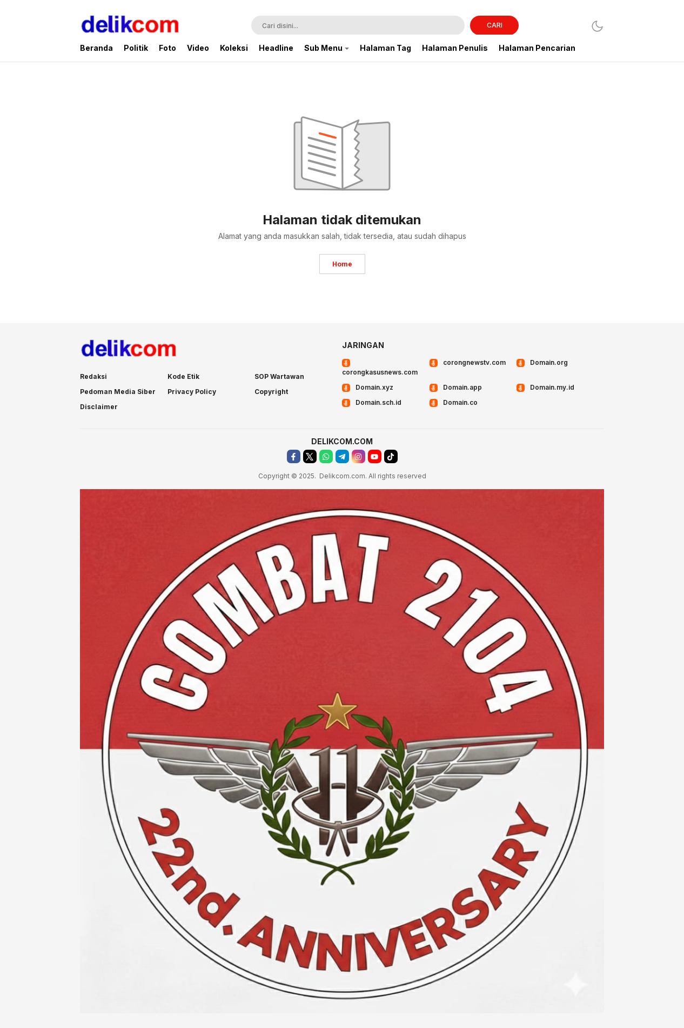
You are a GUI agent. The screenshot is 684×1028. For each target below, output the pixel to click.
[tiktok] (391, 456)
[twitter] (310, 456)
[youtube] (374, 456)
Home (342, 264)
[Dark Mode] (597, 26)
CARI (494, 25)
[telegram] (342, 456)
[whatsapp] (326, 456)
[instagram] (358, 456)
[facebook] (293, 456)
